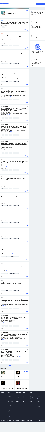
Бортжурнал (10, 405)
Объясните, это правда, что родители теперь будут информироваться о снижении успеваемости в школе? (37, 22)
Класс (24, 401)
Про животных (10, 415)
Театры (31, 396)
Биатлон (38, 397)
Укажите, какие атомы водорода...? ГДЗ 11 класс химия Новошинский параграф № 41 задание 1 (12, 197)
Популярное (10, 411)
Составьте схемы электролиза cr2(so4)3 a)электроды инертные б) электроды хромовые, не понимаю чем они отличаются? (14, 23)
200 (21, 365)
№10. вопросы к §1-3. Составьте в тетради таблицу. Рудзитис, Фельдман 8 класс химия (37, 59)
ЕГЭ (2, 376)
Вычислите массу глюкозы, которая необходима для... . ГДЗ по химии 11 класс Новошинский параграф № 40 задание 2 (14, 266)
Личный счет (17, 397)
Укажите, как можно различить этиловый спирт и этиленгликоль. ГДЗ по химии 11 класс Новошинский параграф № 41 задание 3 (14, 162)
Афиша (31, 392)
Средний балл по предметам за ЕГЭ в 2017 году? (36, 54)
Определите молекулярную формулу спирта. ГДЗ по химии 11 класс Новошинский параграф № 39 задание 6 (14, 335)
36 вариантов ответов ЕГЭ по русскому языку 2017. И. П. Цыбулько (37, 52)
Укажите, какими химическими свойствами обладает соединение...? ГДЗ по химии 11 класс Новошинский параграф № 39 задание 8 (14, 300)
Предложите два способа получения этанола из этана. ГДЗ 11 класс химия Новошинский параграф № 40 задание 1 (14, 283)
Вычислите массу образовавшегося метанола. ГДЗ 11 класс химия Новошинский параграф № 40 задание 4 (14, 232)
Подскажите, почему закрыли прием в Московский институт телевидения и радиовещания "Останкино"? (37, 36)
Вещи (16, 405)
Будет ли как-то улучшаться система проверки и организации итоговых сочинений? (37, 32)
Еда (23, 397)
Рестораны (31, 397)
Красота (24, 395)
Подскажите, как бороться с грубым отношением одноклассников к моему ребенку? (37, 13)
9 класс (3, 386)
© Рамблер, (2, 420)
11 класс (18, 386)
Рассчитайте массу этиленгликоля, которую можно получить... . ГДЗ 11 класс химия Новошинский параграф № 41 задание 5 (14, 127)
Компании (17, 395)
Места (16, 406)
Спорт (38, 392)
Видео (9, 410)
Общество (9, 397)
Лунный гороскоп (39, 406)
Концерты (31, 395)
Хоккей (38, 395)
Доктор (31, 401)
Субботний (17, 401)
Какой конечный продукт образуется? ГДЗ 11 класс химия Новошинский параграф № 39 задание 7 (13, 318)
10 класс (18, 376)
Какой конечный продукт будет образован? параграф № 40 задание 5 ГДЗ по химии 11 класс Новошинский (13, 214)
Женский (24, 392)
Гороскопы (38, 401)
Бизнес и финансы (18, 392)
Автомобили (10, 401)
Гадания (38, 405)
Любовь (24, 396)
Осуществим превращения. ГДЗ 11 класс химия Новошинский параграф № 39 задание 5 (13, 352)
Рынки (16, 396)
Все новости (10, 392)
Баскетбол (38, 396)
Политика (9, 396)
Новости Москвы (10, 395)
